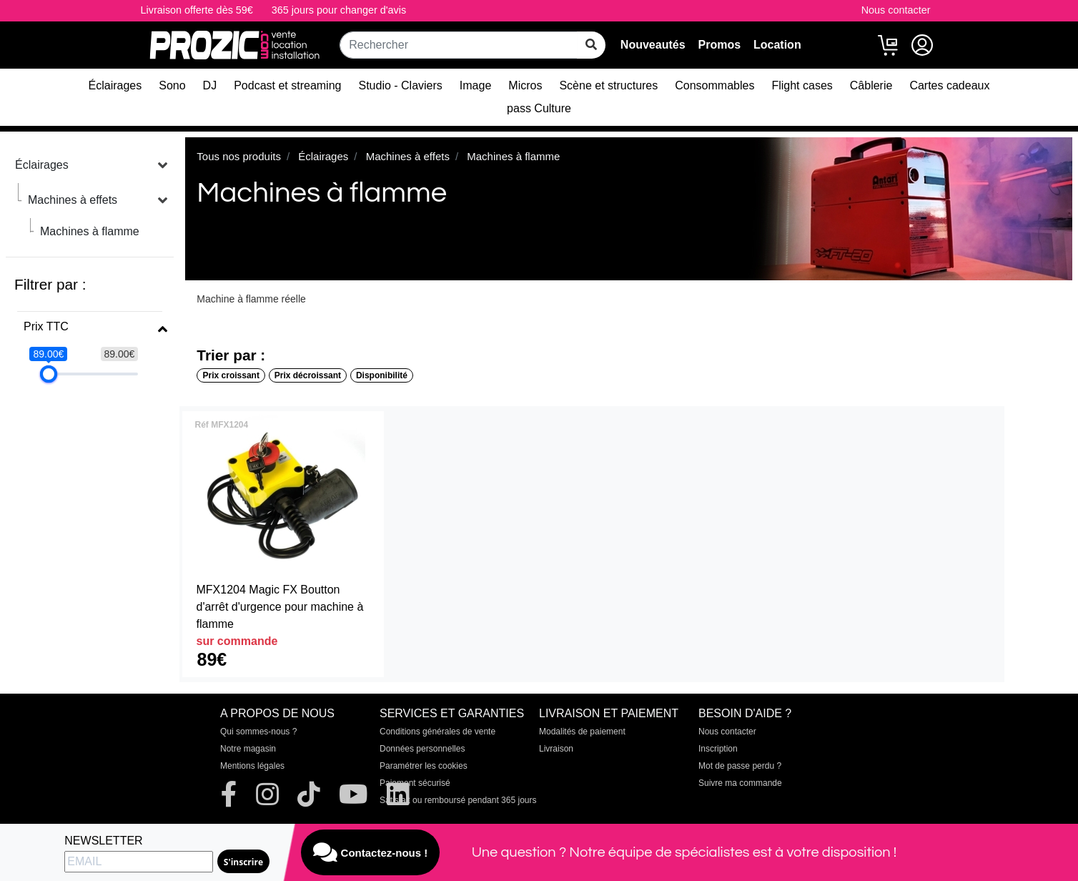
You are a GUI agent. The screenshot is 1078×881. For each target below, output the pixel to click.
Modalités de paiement (582, 732)
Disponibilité (381, 375)
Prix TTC (46, 326)
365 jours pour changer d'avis (339, 10)
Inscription (718, 749)
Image (475, 85)
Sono (172, 85)
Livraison (556, 749)
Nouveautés (653, 45)
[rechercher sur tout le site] (591, 45)
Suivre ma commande (740, 783)
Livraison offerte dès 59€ (197, 10)
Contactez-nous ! (370, 852)
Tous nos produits (239, 156)
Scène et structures (608, 85)
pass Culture (539, 108)
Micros (525, 85)
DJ (210, 85)
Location (777, 45)
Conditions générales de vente (437, 732)
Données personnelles (422, 749)
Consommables (714, 85)
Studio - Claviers (400, 85)
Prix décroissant (308, 375)
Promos (719, 45)
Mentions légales (252, 766)
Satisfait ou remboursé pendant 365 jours (458, 800)
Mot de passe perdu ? (739, 766)
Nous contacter (896, 10)
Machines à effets (72, 200)
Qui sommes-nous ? (258, 732)
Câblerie (871, 85)
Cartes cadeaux (949, 85)
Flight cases (801, 85)
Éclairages (115, 85)
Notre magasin (248, 749)
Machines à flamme (89, 231)
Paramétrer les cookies (424, 766)
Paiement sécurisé (415, 783)
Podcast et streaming (287, 85)
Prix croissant (231, 375)
